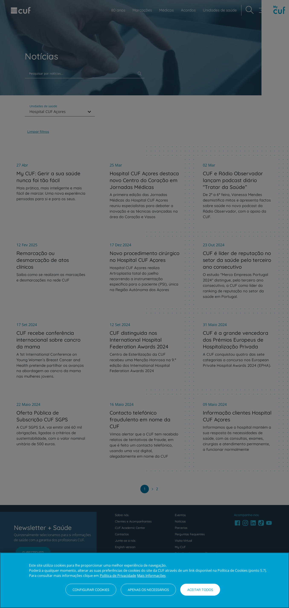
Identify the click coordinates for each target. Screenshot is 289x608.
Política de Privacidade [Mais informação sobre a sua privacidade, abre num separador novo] (118, 575)
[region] (144, 580)
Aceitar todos (200, 590)
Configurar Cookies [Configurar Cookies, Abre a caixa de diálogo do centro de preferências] (91, 590)
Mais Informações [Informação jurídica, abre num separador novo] (151, 575)
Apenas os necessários (148, 590)
